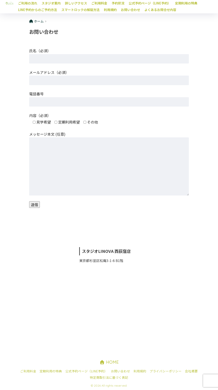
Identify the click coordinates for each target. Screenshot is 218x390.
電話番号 (36, 93)
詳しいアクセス (76, 3)
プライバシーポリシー (166, 371)
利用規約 (110, 9)
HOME (109, 362)
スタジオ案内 (51, 3)
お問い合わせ (130, 9)
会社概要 (191, 371)
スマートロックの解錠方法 (80, 9)
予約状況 (118, 3)
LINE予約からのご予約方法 (37, 9)
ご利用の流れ (27, 3)
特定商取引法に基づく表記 (109, 377)
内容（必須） (40, 115)
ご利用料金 (99, 3)
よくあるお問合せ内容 (160, 9)
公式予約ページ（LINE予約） (150, 3)
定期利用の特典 (186, 3)
